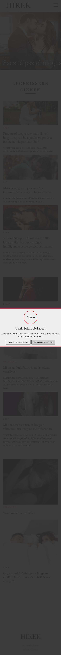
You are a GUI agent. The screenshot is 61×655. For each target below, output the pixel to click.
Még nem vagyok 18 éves (43, 342)
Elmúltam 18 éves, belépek (18, 342)
